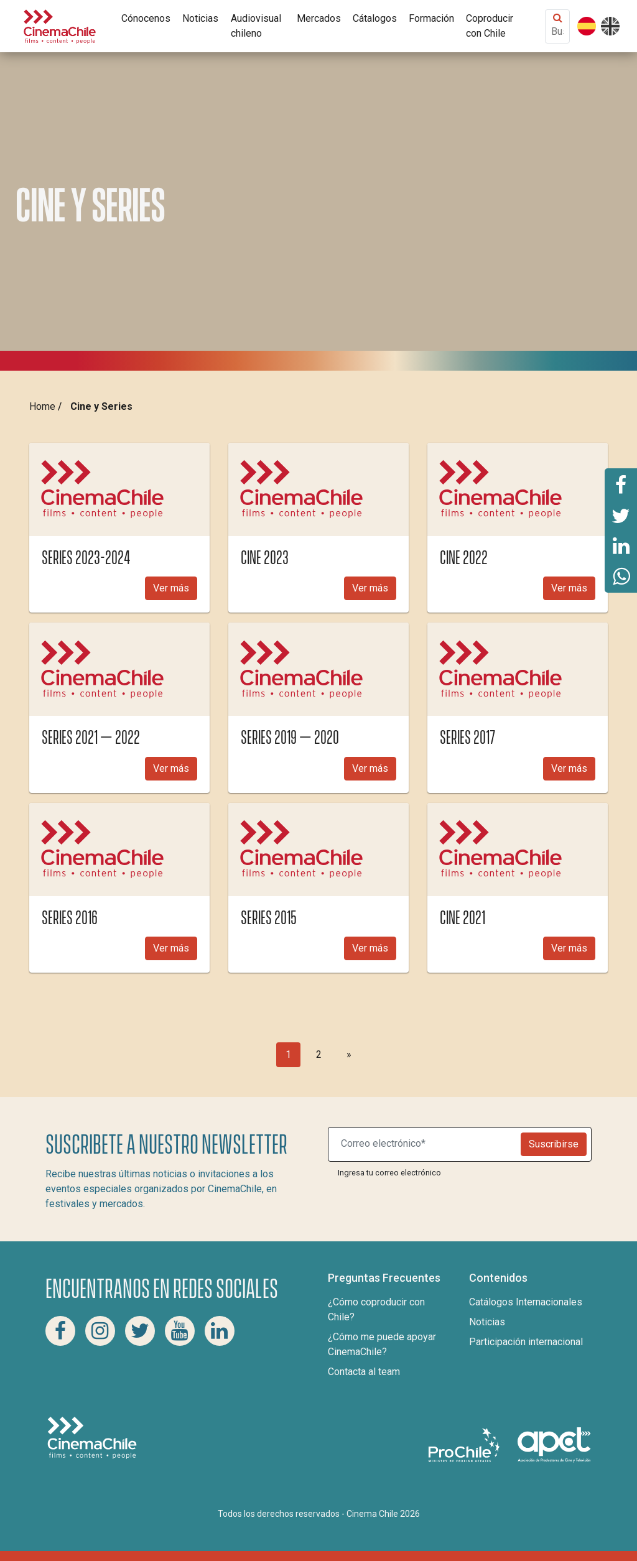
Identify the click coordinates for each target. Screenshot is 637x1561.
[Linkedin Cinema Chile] (220, 1331)
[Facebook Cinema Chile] (60, 1331)
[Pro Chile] (465, 1444)
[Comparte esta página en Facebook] (621, 483)
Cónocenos (145, 18)
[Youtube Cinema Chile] (180, 1331)
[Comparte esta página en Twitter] (621, 514)
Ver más (171, 588)
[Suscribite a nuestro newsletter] (427, 1144)
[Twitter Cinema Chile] (140, 1331)
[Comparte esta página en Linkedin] (621, 546)
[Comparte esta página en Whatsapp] (621, 577)
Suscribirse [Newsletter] (554, 1144)
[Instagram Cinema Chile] (100, 1331)
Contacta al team (364, 1372)
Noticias (200, 18)
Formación (431, 18)
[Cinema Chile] (59, 25)
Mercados (319, 18)
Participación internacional (526, 1342)
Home (42, 406)
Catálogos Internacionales (525, 1302)
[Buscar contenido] (557, 31)
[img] (119, 489)
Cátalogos (375, 18)
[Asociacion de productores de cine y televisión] (554, 1444)
